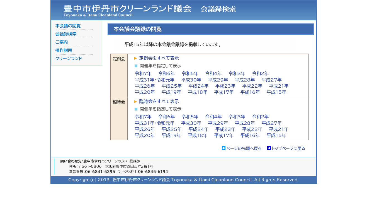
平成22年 (252, 86)
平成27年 (272, 80)
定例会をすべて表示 (159, 58)
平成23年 (225, 86)
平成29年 (218, 80)
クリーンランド (68, 58)
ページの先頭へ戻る (244, 148)
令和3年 (237, 73)
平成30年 (191, 80)
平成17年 (224, 92)
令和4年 (213, 73)
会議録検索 (66, 34)
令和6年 (166, 73)
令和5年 (190, 73)
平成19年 (171, 92)
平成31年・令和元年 (154, 80)
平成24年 (198, 86)
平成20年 (145, 92)
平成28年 (245, 80)
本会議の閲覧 (68, 26)
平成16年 (250, 92)
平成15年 (276, 92)
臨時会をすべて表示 (159, 101)
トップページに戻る (288, 148)
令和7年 (143, 73)
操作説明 (63, 50)
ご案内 (61, 42)
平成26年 (145, 86)
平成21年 (278, 86)
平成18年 (197, 92)
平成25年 (172, 86)
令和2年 (260, 73)
